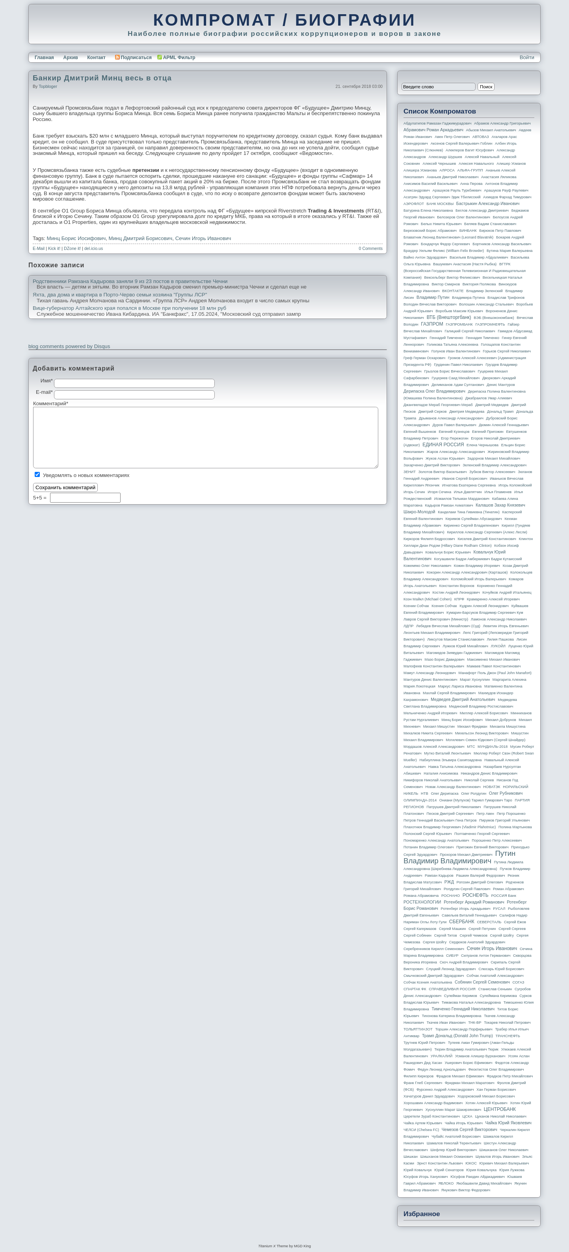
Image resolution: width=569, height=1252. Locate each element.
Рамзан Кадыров (439, 876)
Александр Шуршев (445, 157)
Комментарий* (43, 403)
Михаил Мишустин (439, 726)
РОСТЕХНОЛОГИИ (422, 902)
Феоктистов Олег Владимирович (496, 1069)
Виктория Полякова (479, 284)
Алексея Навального (476, 164)
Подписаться (133, 57)
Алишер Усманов (511, 164)
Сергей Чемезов (473, 935)
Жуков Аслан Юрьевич (445, 458)
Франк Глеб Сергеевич (423, 1083)
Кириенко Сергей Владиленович (471, 525)
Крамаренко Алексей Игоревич (493, 599)
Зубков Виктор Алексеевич (492, 472)
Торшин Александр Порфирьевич (463, 1029)
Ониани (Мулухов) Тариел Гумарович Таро (475, 800)
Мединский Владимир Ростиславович (481, 706)
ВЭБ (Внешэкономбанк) (494, 318)
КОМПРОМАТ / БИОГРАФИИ (284, 19)
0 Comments (371, 248)
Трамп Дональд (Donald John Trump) (457, 1035)
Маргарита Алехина (509, 680)
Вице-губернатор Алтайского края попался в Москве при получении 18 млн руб (129, 308)
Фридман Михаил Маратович (470, 1083)
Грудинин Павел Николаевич (458, 365)
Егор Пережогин (455, 438)
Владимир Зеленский (484, 291)
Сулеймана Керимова (498, 996)
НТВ (424, 794)
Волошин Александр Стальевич (486, 304)
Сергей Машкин (452, 929)
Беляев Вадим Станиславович (490, 224)
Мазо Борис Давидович (445, 659)
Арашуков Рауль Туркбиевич (457, 190)
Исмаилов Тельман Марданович (461, 499)
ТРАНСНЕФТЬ (508, 1036)
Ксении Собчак (416, 606)
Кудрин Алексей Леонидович (484, 606)
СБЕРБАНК (461, 921)
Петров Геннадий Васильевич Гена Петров (440, 820)
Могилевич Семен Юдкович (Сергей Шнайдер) (485, 740)
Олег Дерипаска (444, 794)
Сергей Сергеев (512, 929)
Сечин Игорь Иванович (203, 238)
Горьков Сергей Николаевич (507, 351)
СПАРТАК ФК (415, 989)
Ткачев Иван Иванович (446, 1023)
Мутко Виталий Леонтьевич (447, 753)
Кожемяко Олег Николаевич (427, 566)
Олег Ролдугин (473, 794)
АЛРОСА (447, 170)
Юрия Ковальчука (481, 1170)
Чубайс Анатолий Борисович (455, 1136)
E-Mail (39, 248)
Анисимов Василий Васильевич (430, 184)
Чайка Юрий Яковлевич (508, 1122)
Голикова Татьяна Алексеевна (452, 345)
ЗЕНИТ (410, 472)
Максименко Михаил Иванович (493, 659)
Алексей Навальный (482, 157)
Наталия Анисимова (441, 773)
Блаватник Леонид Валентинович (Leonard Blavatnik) (448, 237)
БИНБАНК (468, 231)
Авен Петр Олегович (452, 137)
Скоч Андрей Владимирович (464, 962)
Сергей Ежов (515, 922)
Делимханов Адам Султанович (457, 385)
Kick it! (54, 248)
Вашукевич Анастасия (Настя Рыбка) (464, 264)
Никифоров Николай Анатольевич (433, 780)
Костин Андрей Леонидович (456, 592)
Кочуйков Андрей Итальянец (506, 592)
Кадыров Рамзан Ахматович (449, 505)
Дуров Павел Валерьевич (454, 425)
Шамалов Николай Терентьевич (454, 1143)
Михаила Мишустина (508, 726)
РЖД (449, 881)
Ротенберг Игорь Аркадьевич (466, 909)
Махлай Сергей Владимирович (449, 693)
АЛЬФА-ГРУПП (470, 170)
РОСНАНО (450, 896)
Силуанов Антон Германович (485, 956)
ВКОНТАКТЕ (453, 291)
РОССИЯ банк (503, 896)
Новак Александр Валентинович (453, 787)
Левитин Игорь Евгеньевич (505, 626)
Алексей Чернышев (439, 164)
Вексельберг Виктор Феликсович (452, 277)
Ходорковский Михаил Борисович (486, 1096)
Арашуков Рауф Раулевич (506, 190)
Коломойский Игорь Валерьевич (478, 579)
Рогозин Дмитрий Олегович (480, 882)
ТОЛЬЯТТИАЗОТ (418, 1029)
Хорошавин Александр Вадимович (433, 1103)
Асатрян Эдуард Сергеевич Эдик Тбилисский (442, 197)
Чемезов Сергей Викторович (469, 1129)
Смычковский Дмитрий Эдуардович (434, 976)
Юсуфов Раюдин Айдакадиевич (477, 1177)
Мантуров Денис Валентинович (430, 680)
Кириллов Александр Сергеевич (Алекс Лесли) (487, 532)
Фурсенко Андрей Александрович (445, 1090)
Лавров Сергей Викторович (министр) (436, 619)
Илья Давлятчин (468, 492)
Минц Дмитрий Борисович (141, 238)
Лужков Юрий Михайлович (465, 646)
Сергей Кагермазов (420, 929)
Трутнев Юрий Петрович (424, 1043)
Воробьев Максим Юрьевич (459, 311)
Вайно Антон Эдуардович (425, 257)
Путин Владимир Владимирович (459, 857)
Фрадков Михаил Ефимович (460, 1076)
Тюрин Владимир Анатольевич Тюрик (466, 1049)
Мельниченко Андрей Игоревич (430, 713)
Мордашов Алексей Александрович (434, 747)
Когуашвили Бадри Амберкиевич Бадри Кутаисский (478, 559)
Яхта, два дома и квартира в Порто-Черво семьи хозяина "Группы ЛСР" (120, 295)
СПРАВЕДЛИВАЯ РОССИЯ (452, 989)
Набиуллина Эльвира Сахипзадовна (450, 760)
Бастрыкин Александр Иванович (488, 203)
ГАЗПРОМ (432, 324)
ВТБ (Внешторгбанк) (449, 317)
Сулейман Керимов (460, 996)
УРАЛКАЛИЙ (441, 1056)
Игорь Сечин (414, 492)
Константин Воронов (456, 586)
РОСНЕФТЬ (476, 895)
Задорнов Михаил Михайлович (493, 458)
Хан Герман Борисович (496, 1090)
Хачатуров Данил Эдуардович (429, 1096)
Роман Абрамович (508, 889)
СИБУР (452, 956)
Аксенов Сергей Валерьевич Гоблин (462, 143)
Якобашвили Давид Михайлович (484, 1183)
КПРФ (459, 599)
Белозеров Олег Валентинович (463, 217)
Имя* (47, 381)
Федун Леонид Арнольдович (441, 1069)
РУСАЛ (499, 909)
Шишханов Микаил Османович (446, 1157)
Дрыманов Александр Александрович (451, 418)
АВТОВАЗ (480, 137)
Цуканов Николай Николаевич (500, 1116)
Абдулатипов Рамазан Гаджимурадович (437, 123)
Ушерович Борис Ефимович (469, 1063)
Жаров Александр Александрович (456, 452)
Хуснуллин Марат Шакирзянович (454, 1110)
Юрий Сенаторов (448, 1170)
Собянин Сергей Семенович (482, 982)
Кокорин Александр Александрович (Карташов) (467, 572)
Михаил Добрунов (500, 720)
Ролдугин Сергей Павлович (467, 889)
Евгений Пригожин (488, 432)
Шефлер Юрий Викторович (453, 1150)
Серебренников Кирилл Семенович (434, 949)
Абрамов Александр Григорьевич (502, 123)
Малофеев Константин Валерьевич (434, 666)
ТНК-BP (474, 1023)
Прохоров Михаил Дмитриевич (466, 855)
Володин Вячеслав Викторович (430, 304)
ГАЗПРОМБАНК (459, 324)
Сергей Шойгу (502, 935)
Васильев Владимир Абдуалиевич (479, 257)
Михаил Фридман (472, 726)
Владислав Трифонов (505, 298)
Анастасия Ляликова (498, 177)
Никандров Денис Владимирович (489, 773)
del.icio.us (93, 248)
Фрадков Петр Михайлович (510, 1076)
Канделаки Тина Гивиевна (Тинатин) (469, 512)
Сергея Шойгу (434, 942)
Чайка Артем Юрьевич (423, 1123)
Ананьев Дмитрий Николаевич (453, 177)
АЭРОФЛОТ (414, 204)
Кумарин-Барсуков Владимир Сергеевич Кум (484, 613)
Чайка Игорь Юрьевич (464, 1123)
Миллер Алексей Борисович (484, 713)
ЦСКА (467, 1116)
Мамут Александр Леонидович (430, 673)
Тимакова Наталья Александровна (471, 1002)
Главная (44, 57)
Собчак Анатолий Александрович (495, 976)
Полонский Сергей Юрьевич (428, 834)
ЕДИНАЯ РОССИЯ (443, 444)
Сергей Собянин (417, 935)
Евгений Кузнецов (454, 432)
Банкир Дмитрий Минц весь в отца (102, 78)
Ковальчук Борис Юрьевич (448, 552)
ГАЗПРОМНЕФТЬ (490, 324)
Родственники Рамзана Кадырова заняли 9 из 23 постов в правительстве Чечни (130, 281)
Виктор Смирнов (446, 284)
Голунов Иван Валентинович (455, 351)
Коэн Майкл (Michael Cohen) (428, 599)
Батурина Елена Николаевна (428, 210)
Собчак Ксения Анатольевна (428, 982)
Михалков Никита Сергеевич (428, 733)
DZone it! (72, 248)
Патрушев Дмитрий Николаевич (453, 807)
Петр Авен (485, 814)
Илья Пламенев (497, 492)
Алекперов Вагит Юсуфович (470, 150)
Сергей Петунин (482, 929)
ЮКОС (471, 1163)
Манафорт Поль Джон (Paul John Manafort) (495, 673)
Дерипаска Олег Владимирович (434, 391)
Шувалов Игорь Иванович (497, 1157)
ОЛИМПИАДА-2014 (420, 800)
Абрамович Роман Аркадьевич (433, 129)
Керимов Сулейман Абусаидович (473, 519)
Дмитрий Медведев (491, 405)
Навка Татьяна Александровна (454, 767)
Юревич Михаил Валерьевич (504, 1163)
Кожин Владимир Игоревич (477, 566)
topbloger (48, 86)
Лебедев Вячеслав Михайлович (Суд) (448, 626)
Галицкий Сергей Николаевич (469, 331)
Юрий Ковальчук (418, 1170)
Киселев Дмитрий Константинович (486, 539)
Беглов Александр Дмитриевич (482, 210)
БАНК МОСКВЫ (440, 204)
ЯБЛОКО (446, 1183)
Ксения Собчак (444, 606)
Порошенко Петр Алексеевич (497, 840)
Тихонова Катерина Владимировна (451, 1016)
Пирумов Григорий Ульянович (504, 820)
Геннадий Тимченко (446, 338)
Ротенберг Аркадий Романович (474, 902)
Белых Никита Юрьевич (441, 224)
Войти (527, 57)
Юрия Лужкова (511, 1170)
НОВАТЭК (491, 787)
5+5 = (40, 498)
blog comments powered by (69, 346)
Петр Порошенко (511, 814)
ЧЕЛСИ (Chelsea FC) (421, 1130)
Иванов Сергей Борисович (464, 479)
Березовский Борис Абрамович (430, 231)
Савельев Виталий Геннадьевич (469, 915)
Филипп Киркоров (418, 1076)
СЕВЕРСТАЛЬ (489, 922)
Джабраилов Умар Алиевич (488, 398)
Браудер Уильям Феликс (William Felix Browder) (444, 251)
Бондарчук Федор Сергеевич (445, 244)
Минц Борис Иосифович (76, 238)
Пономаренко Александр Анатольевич (436, 840)
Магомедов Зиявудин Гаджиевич (454, 653)
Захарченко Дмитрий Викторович (432, 465)
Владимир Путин (433, 297)
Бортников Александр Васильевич (501, 244)
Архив (70, 57)
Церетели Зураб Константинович (432, 1116)
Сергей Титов (445, 935)
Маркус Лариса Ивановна (460, 686)
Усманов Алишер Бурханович (480, 1056)
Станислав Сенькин (495, 989)
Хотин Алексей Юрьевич (486, 1103)
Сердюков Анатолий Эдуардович (477, 942)
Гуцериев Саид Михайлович (456, 378)
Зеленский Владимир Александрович (494, 465)
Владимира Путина (468, 298)
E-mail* (44, 392)
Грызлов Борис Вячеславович (449, 371)
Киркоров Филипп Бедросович (429, 539)
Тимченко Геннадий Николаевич (463, 1008)
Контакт (96, 57)
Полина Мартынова (515, 827)
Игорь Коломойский (515, 485)
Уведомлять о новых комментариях (86, 475)
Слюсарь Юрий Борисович (501, 969)
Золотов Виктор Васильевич (442, 472)
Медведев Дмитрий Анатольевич (463, 699)
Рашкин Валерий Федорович (480, 876)
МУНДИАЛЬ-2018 (493, 747)
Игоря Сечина (439, 492)
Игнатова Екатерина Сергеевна (469, 485)
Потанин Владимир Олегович (429, 847)
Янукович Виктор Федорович (465, 1190)
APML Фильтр (179, 57)
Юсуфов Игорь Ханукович (426, 1177)
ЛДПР (408, 626)
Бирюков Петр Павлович (500, 231)
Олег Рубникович (506, 793)
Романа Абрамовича (421, 896)
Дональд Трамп (500, 412)
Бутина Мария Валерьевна (510, 251)
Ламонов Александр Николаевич (499, 619)
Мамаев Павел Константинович (494, 666)
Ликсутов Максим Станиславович (455, 639)
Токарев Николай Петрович (507, 1023)
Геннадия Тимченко (482, 338)
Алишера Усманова (420, 170)
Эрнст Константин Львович (440, 1163)
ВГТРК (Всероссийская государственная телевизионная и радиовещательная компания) (465, 270)
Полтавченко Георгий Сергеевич (481, 834)
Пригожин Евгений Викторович (482, 847)
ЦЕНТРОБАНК (500, 1109)
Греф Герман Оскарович (424, 358)
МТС (471, 747)
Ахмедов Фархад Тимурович (507, 197)
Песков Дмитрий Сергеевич (450, 814)
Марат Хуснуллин (475, 680)
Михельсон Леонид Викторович (482, 733)
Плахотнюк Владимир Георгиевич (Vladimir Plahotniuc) (450, 827)
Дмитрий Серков (432, 412)
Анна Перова (471, 184)
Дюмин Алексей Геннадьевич (504, 425)
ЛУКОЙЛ (498, 646)
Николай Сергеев (479, 780)
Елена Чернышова (482, 445)
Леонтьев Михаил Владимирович (432, 633)
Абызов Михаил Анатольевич (491, 130)
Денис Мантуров (501, 385)
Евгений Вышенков (420, 432)
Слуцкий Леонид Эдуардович (451, 969)
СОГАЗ (518, 982)
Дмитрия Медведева (466, 412)
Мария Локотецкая (419, 686)
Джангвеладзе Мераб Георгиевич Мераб (438, 405)
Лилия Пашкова (500, 639)
